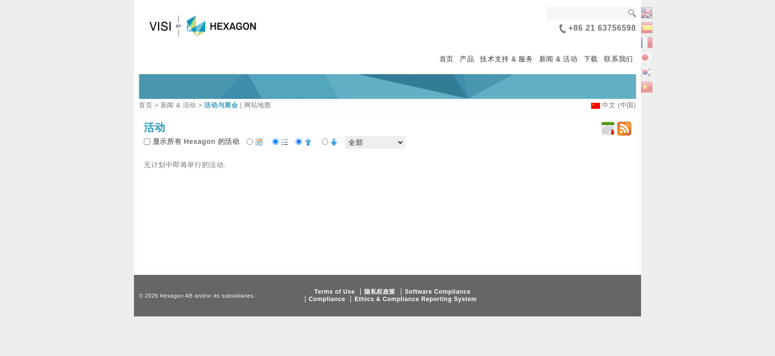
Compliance (327, 299)
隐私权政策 (379, 291)
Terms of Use (334, 291)
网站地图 (257, 105)
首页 (446, 59)
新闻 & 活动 (558, 59)
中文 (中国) (619, 105)
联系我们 (618, 59)
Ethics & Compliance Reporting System (415, 299)
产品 (467, 59)
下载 (591, 59)
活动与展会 (221, 105)
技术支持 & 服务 (506, 59)
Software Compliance (438, 291)
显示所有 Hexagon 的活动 (196, 141)
